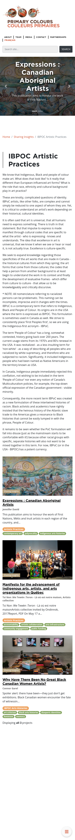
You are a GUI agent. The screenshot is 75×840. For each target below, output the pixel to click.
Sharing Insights (24, 137)
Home (6, 137)
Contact (41, 37)
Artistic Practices (13, 529)
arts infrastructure (54, 624)
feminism (8, 716)
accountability (11, 624)
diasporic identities (51, 712)
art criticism (10, 712)
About (8, 37)
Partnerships (58, 37)
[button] (5, 86)
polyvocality (31, 533)
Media (28, 37)
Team (18, 37)
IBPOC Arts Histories (15, 708)
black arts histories (28, 712)
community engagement (16, 628)
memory (20, 716)
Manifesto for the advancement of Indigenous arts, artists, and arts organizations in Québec (31, 588)
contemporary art (13, 533)
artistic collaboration (31, 624)
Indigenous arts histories (52, 533)
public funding (38, 628)
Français (10, 40)
